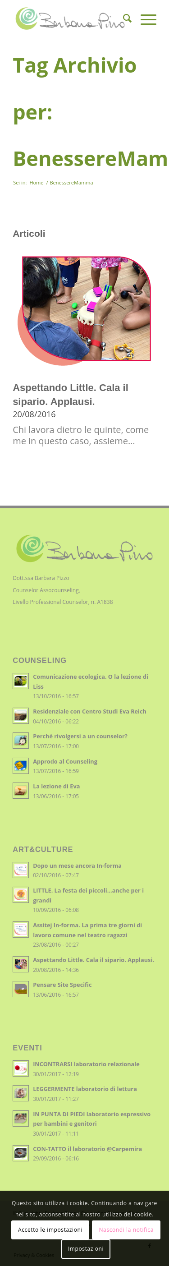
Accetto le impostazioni (50, 1230)
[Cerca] (123, 18)
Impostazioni (86, 1248)
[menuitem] (123, 18)
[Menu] (144, 18)
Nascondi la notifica (126, 1230)
